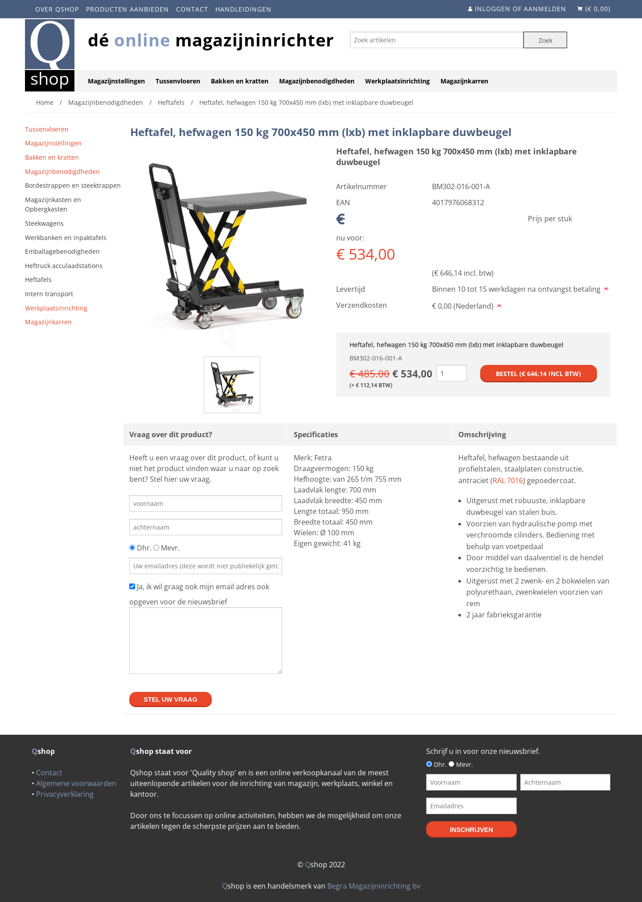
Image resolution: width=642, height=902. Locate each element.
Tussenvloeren (178, 81)
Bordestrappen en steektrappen (73, 185)
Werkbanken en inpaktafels (66, 237)
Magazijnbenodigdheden (316, 81)
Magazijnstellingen (116, 81)
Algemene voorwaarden (76, 783)
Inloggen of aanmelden (520, 8)
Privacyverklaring (65, 794)
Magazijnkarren (464, 81)
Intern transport (49, 294)
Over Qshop (57, 9)
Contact (192, 9)
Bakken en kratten (239, 81)
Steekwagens (44, 223)
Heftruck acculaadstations (64, 265)
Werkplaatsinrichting (397, 81)
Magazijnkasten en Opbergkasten (53, 204)
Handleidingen (243, 9)
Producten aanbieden (127, 9)
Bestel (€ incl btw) (538, 373)
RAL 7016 (508, 480)
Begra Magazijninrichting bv (373, 886)
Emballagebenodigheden (62, 251)
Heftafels (38, 279)
